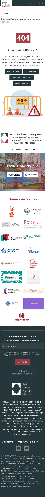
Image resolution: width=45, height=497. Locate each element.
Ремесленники (22, 83)
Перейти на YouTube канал (18, 448)
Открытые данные (28, 441)
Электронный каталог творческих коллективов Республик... (20, 20)
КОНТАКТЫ (22, 371)
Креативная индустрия (22, 77)
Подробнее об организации (21, 149)
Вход (41, 3)
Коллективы (31, 71)
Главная (4, 13)
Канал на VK (31, 174)
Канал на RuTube (14, 174)
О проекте (7, 441)
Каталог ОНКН (13, 71)
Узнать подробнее (24, 486)
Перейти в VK (26, 448)
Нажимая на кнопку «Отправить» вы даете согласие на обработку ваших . (22, 354)
